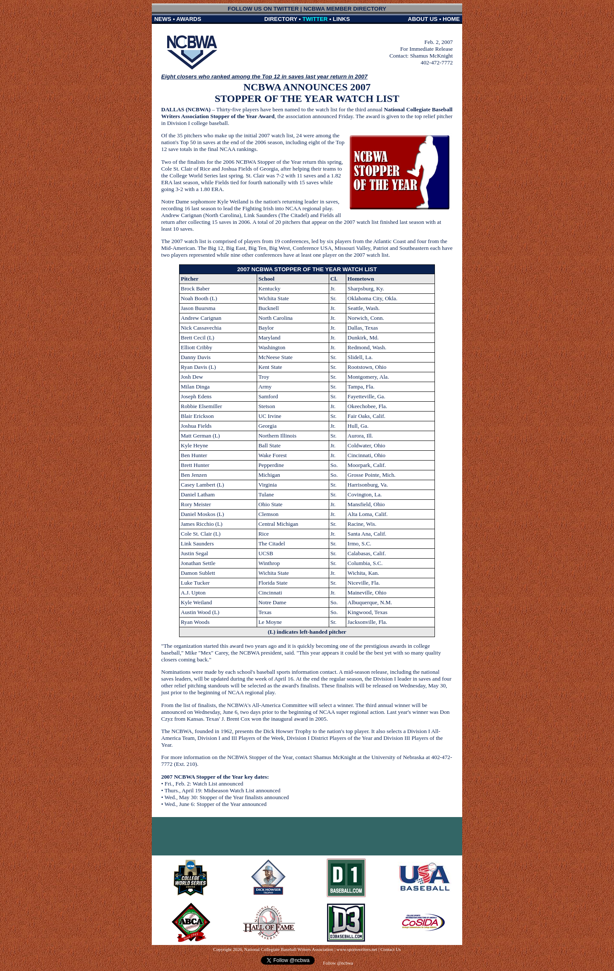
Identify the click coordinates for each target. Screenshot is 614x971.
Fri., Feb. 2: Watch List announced (204, 783)
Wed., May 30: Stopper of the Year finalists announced (227, 797)
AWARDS (188, 19)
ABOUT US (423, 19)
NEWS (162, 19)
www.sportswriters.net (356, 949)
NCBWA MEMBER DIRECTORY (345, 9)
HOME (451, 19)
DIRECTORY (281, 19)
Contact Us (390, 949)
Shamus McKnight (431, 55)
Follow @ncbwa (337, 963)
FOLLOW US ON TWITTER (263, 9)
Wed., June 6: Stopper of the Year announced (216, 804)
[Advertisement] (307, 836)
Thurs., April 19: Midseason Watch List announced (223, 790)
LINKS (341, 19)
